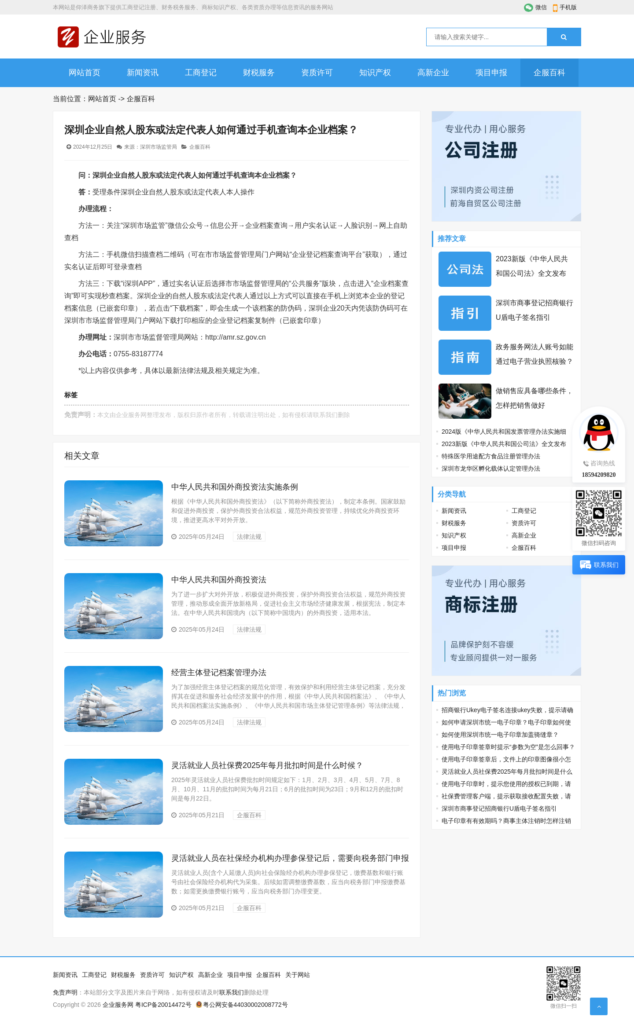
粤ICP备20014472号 (163, 1004)
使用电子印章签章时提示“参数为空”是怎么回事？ (508, 746)
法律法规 (249, 536)
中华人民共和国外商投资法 (218, 579)
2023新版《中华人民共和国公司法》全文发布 (504, 443)
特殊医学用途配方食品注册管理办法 (491, 456)
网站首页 (84, 72)
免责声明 (65, 992)
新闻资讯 (142, 72)
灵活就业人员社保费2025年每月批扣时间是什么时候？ (267, 765)
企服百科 (549, 72)
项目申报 (491, 72)
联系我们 (325, 414)
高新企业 (433, 72)
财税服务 (259, 72)
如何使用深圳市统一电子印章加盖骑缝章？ (500, 734)
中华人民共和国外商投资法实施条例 (234, 487)
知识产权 (375, 72)
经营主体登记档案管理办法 (218, 672)
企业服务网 (131, 414)
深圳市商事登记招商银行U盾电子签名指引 (499, 808)
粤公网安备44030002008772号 (245, 1004)
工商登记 (201, 72)
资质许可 (317, 72)
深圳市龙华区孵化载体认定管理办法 (491, 468)
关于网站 (297, 974)
